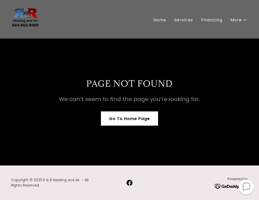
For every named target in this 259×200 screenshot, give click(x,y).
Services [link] (183, 20)
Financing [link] (211, 20)
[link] (25, 19)
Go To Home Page (129, 119)
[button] (238, 20)
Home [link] (159, 20)
